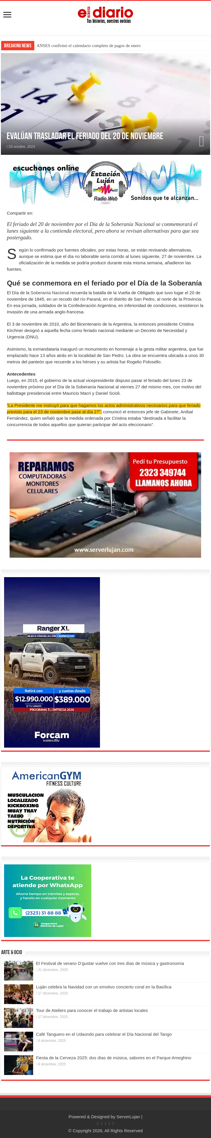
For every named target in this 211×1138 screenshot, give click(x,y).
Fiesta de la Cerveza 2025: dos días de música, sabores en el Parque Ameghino (114, 1057)
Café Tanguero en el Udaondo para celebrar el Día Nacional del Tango (104, 1034)
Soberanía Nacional (50, 292)
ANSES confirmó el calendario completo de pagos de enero (89, 45)
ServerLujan (128, 1116)
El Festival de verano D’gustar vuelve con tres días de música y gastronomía (110, 963)
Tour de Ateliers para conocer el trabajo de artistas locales (92, 1010)
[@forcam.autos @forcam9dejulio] (52, 661)
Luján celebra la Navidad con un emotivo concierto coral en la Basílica (103, 986)
